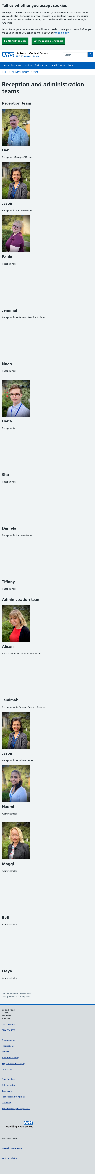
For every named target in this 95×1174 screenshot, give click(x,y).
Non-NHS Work (58, 65)
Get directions (8, 1024)
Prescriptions (7, 1046)
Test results (7, 1091)
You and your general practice (16, 1108)
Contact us (7, 1069)
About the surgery (12, 65)
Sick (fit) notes (8, 1085)
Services (28, 65)
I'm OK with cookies (15, 40)
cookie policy (62, 32)
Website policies (9, 1158)
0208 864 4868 (8, 1030)
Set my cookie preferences (48, 40)
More (72, 65)
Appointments (8, 1040)
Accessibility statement (12, 1148)
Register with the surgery (13, 1063)
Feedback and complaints (13, 1097)
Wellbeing (6, 1102)
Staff (36, 72)
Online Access (41, 65)
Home (5, 72)
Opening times (8, 1079)
